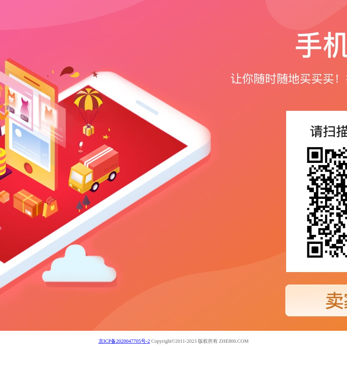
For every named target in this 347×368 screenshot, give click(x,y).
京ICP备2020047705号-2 (124, 341)
